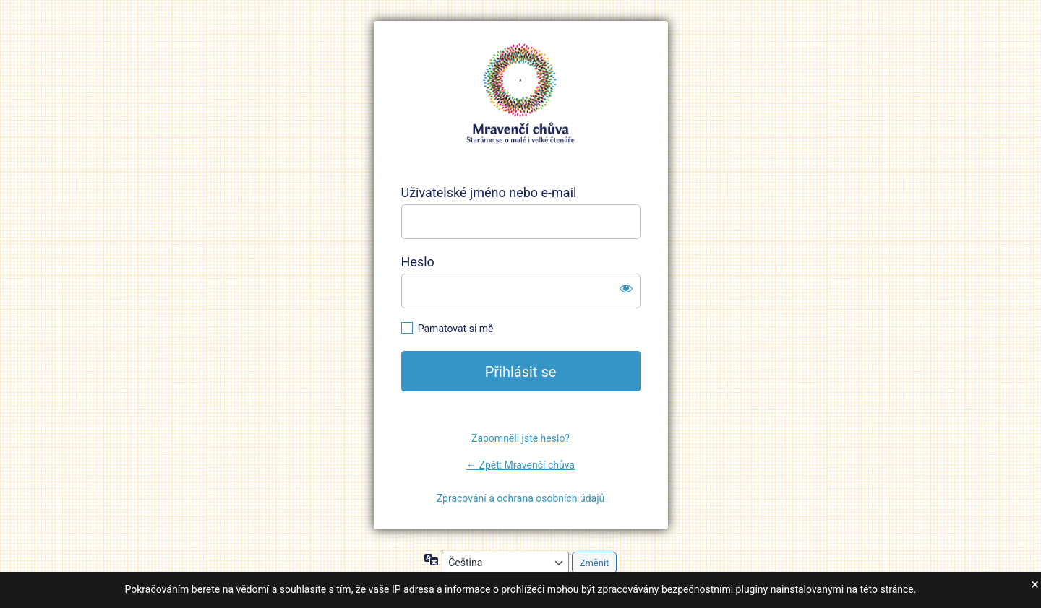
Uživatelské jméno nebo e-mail (489, 192)
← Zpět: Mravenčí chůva (520, 465)
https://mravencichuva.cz (520, 94)
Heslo (417, 261)
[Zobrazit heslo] (626, 288)
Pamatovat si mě (456, 328)
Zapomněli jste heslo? (520, 438)
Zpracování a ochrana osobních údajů (521, 498)
